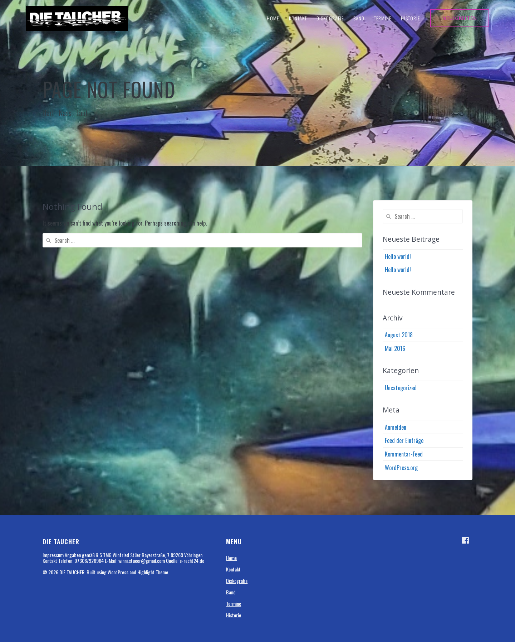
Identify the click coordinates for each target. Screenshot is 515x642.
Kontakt (298, 18)
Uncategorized (401, 387)
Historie (410, 18)
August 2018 (399, 334)
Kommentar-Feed (404, 454)
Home (273, 18)
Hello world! (398, 256)
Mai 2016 (395, 348)
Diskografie (330, 18)
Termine (382, 18)
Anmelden (395, 427)
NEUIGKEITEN (459, 18)
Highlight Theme (152, 572)
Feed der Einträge (404, 440)
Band (358, 18)
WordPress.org (401, 467)
